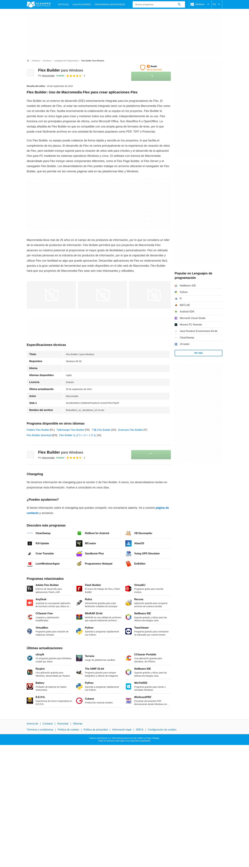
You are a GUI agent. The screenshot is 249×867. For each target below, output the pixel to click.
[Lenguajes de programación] (66, 60)
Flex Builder (60, 70)
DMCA (139, 729)
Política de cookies (68, 729)
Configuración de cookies (162, 729)
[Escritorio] (47, 60)
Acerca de (32, 723)
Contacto (48, 723)
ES (217, 4)
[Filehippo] (38, 4)
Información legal (121, 729)
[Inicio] (28, 60)
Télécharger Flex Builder (70, 430)
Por (46, 75)
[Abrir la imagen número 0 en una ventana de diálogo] (51, 295)
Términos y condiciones (40, 729)
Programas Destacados (110, 4)
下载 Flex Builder (101, 430)
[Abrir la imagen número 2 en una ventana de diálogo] (153, 295)
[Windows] (36, 60)
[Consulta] (159, 4)
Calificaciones (81, 4)
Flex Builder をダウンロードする (77, 435)
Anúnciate (62, 723)
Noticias (63, 4)
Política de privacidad (96, 729)
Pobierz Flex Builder (38, 430)
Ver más (198, 353)
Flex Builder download (39, 435)
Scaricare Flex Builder (130, 430)
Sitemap (77, 723)
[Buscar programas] (179, 4)
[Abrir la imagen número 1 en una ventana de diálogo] (102, 295)
